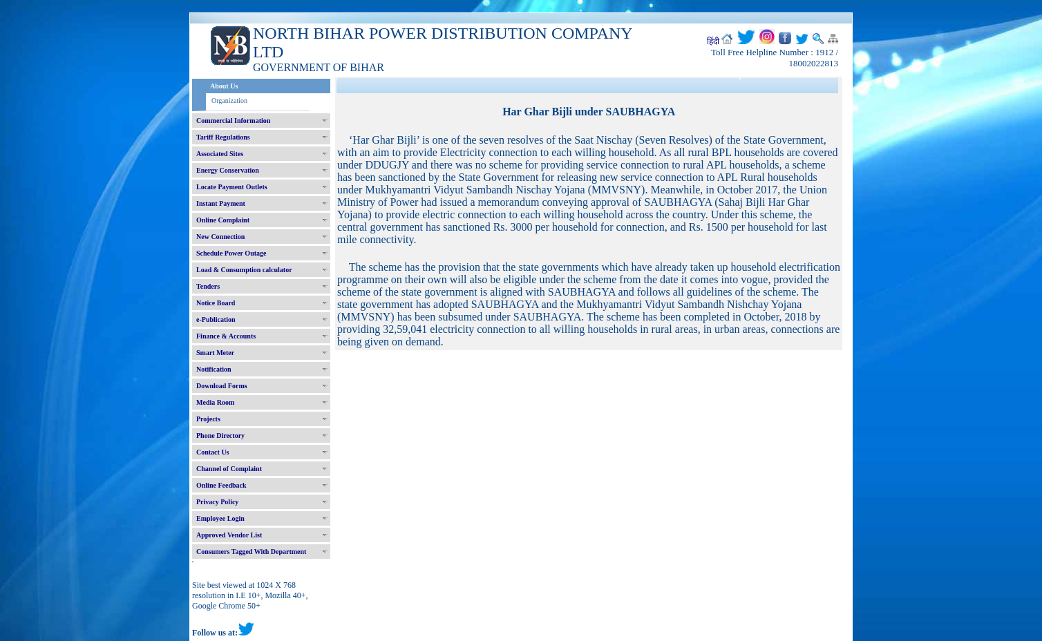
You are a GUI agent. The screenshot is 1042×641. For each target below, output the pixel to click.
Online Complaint (222, 220)
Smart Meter (215, 352)
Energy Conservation (227, 170)
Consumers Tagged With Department (251, 551)
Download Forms (221, 386)
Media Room (215, 402)
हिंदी (713, 41)
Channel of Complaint (229, 468)
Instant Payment (220, 203)
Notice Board (215, 303)
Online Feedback (221, 485)
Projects (208, 419)
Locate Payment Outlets (231, 187)
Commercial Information (233, 120)
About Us (224, 86)
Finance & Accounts (226, 336)
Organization (229, 100)
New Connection (220, 236)
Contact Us (212, 452)
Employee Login (220, 518)
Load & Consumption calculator (244, 270)
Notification (213, 369)
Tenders (208, 286)
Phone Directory (220, 435)
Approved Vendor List (229, 535)
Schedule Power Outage (231, 253)
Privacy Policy (217, 502)
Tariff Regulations (223, 137)
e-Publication (216, 319)
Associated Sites (219, 153)
